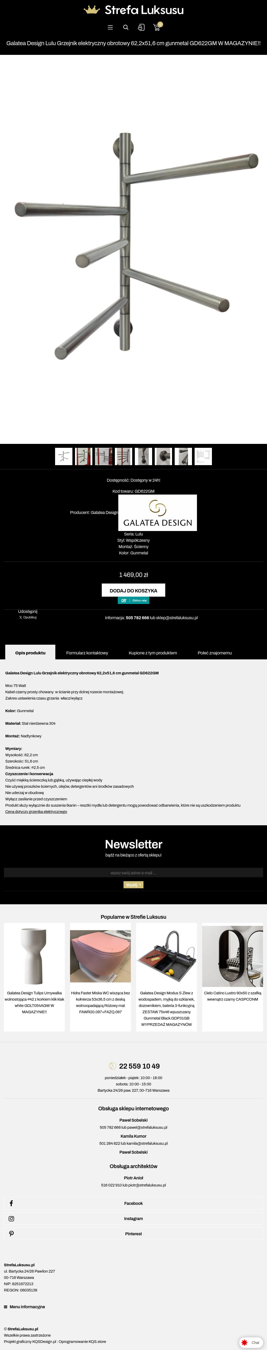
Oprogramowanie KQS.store (82, 1342)
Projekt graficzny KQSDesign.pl (30, 1342)
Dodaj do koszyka (133, 590)
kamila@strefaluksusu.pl (147, 1143)
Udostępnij (28, 611)
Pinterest (74, 1234)
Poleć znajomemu (215, 652)
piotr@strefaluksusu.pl (147, 1185)
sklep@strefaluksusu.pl (177, 618)
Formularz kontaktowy (87, 652)
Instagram (75, 1219)
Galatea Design (104, 512)
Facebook (75, 1203)
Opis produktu (30, 652)
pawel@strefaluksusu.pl (147, 1127)
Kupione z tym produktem (153, 652)
